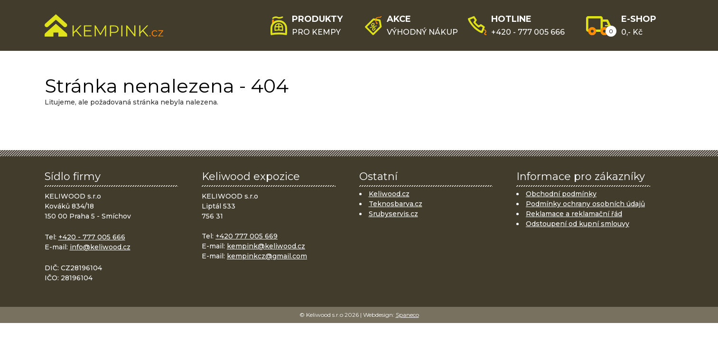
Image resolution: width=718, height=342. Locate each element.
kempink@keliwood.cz (266, 246)
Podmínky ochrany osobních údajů (585, 204)
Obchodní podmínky (561, 194)
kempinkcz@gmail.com (267, 256)
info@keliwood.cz (100, 247)
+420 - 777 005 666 (91, 237)
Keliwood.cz (389, 194)
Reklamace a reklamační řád (574, 213)
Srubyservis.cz (393, 213)
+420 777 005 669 (246, 236)
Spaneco (407, 314)
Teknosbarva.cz (395, 204)
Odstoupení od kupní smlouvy (577, 223)
